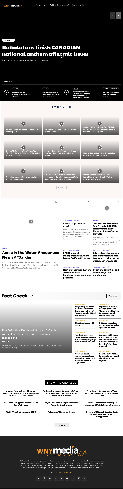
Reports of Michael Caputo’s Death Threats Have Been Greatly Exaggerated (102, 412)
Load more (61, 187)
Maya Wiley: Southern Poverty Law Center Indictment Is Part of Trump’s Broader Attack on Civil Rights (85, 311)
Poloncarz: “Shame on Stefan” (61, 411)
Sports (15, 89)
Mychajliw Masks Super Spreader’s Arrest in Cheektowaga (61, 403)
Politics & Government (110, 89)
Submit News (98, 487)
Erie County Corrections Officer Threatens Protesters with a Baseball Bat (102, 393)
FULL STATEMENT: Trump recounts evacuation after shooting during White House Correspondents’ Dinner (61, 177)
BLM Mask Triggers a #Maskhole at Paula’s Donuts (21, 403)
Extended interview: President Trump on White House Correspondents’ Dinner (60, 153)
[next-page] (118, 15)
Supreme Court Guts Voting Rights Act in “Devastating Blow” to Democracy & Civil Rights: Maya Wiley (109, 311)
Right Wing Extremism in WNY (21, 411)
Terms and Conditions (85, 487)
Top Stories (9, 40)
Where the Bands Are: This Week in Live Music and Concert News (50, 94)
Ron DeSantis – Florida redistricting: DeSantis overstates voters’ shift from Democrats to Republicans (29, 334)
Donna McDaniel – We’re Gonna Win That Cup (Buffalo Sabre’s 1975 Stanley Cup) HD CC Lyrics (23, 153)
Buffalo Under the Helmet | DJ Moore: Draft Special (21, 94)
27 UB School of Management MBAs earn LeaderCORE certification (76, 256)
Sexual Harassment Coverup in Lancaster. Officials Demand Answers (102, 403)
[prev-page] (112, 15)
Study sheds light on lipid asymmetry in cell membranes (106, 273)
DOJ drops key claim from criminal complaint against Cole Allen (109, 326)
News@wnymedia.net (65, 469)
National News (80, 304)
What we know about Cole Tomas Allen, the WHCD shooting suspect (99, 154)
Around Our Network (71, 221)
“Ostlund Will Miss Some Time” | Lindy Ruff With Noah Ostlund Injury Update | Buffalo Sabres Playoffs (99, 129)
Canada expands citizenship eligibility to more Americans (22, 178)
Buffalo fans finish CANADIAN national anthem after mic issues (47, 50)
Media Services (71, 487)
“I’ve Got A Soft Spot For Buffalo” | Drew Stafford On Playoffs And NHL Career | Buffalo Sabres (80, 94)
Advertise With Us (59, 487)
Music (45, 89)
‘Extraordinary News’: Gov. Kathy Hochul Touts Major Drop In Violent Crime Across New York (97, 177)
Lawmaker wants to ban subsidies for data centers (111, 94)
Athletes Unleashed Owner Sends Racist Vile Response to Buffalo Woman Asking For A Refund (61, 393)
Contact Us (107, 487)
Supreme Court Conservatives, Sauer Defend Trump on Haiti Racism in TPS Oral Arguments (85, 358)
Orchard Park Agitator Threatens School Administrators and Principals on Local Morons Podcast (21, 393)
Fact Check (5, 341)
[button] (88, 5)
